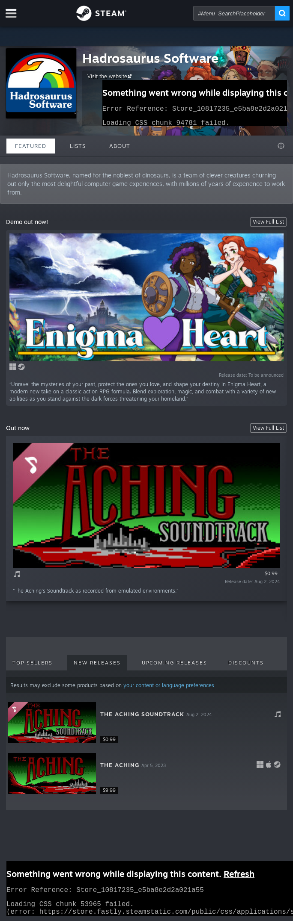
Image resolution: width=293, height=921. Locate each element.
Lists (78, 145)
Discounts (246, 663)
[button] (146, 722)
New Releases (97, 663)
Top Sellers (32, 663)
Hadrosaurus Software (150, 58)
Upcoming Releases (174, 663)
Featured (30, 145)
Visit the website (110, 76)
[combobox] (234, 13)
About (119, 145)
